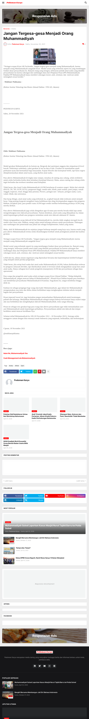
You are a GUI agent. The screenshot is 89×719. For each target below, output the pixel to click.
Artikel (17, 366)
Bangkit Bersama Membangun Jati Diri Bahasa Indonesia (37, 538)
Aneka (13, 29)
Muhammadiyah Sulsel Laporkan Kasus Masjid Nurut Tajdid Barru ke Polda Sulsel (45, 682)
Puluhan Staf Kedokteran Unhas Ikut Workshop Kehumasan (15, 415)
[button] (3, 3)
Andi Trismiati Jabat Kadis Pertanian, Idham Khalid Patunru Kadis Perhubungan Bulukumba (44, 416)
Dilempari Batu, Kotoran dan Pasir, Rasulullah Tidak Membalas (72, 415)
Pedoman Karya (21, 380)
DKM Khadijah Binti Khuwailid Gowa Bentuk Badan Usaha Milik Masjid (15, 443)
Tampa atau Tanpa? (23, 548)
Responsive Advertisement (44, 584)
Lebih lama (80, 481)
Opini (22, 366)
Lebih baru (8, 481)
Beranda (6, 29)
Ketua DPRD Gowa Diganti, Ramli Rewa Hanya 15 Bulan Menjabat (40, 558)
